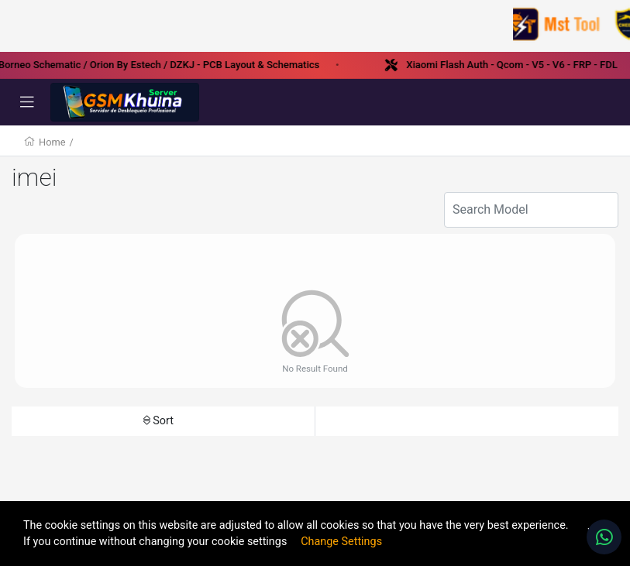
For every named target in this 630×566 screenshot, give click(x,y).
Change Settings (341, 541)
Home (52, 142)
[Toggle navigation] (27, 102)
